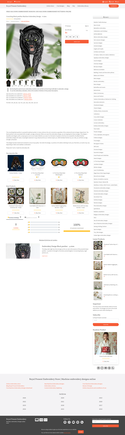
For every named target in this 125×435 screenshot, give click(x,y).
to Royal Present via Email (99, 317)
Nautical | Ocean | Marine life (101, 182)
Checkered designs (98, 105)
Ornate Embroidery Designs (101, 194)
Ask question (17, 19)
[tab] (14, 218)
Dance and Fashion (99, 96)
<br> (28, 117)
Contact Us (114, 6)
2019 (24, 405)
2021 (62, 402)
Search (106, 17)
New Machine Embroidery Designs (54, 384)
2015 (62, 409)
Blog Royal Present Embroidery (15, 386)
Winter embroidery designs (101, 37)
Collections (97, 114)
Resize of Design (87, 386)
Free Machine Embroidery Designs (92, 384)
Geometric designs (98, 152)
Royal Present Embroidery (16, 6)
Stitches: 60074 (28, 99)
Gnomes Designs (98, 149)
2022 (24, 402)
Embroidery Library (50, 386)
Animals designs (15, 21)
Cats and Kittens (25, 21)
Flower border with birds (105, 356)
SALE (95, 217)
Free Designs (60, 6)
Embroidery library (83, 6)
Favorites (17, 1)
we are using (67, 432)
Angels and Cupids (98, 49)
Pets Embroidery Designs (100, 205)
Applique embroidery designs (101, 57)
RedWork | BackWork (99, 211)
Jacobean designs (98, 164)
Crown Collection (98, 120)
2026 (24, 398)
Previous (68, 26)
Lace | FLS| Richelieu (99, 170)
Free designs (97, 140)
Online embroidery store (13, 384)
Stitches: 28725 (27, 94)
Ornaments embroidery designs (102, 188)
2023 (100, 398)
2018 (62, 405)
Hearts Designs (97, 158)
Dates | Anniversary (99, 93)
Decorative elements (99, 102)
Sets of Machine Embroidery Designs (103, 223)
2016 (24, 409)
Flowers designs (98, 131)
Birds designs (97, 78)
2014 (100, 409)
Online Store (50, 6)
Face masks (97, 129)
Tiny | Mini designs (98, 232)
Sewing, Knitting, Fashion (100, 226)
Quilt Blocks (97, 208)
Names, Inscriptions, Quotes (101, 179)
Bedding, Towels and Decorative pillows (104, 72)
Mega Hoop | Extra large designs (102, 173)
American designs (98, 63)
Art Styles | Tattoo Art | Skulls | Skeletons (104, 55)
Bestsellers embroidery (100, 28)
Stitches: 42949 (28, 97)
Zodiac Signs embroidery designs (102, 235)
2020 (100, 402)
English (105, 2)
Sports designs (97, 229)
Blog (68, 6)
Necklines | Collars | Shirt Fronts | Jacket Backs (105, 185)
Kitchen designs (98, 167)
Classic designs (97, 108)
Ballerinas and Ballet (99, 69)
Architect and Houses (99, 52)
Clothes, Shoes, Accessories (101, 111)
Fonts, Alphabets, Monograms (101, 134)
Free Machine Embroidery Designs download (19, 388)
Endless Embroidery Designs (101, 126)
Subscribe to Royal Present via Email (101, 419)
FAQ (73, 6)
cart (117, 2)
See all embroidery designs (101, 220)
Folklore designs (98, 137)
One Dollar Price (98, 197)
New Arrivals (97, 25)
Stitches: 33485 (27, 96)
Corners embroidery (99, 123)
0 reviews (16, 228)
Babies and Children (99, 75)
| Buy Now (15, 180)
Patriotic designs (98, 203)
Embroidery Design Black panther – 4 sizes (58, 246)
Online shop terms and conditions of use (94, 388)
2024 (62, 398)
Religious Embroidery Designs (101, 214)
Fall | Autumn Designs (99, 40)
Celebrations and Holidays (100, 31)
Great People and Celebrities (101, 155)
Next (86, 26)
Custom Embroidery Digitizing (53, 388)
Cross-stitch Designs (99, 117)
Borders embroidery (99, 81)
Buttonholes (97, 90)
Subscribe (105, 324)
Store (7, 21)
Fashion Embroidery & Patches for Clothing (105, 99)
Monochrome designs (99, 176)
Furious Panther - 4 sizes (16, 173)
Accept (81, 432)
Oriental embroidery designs (101, 191)
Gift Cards (96, 146)
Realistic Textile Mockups (100, 22)
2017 (100, 405)
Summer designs (98, 43)
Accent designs (97, 60)
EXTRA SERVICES (98, 34)
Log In (9, 2)
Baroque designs (98, 66)
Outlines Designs (98, 200)
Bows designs (97, 84)
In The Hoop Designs (99, 161)
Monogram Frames (98, 143)
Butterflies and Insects (99, 87)
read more (44, 256)
